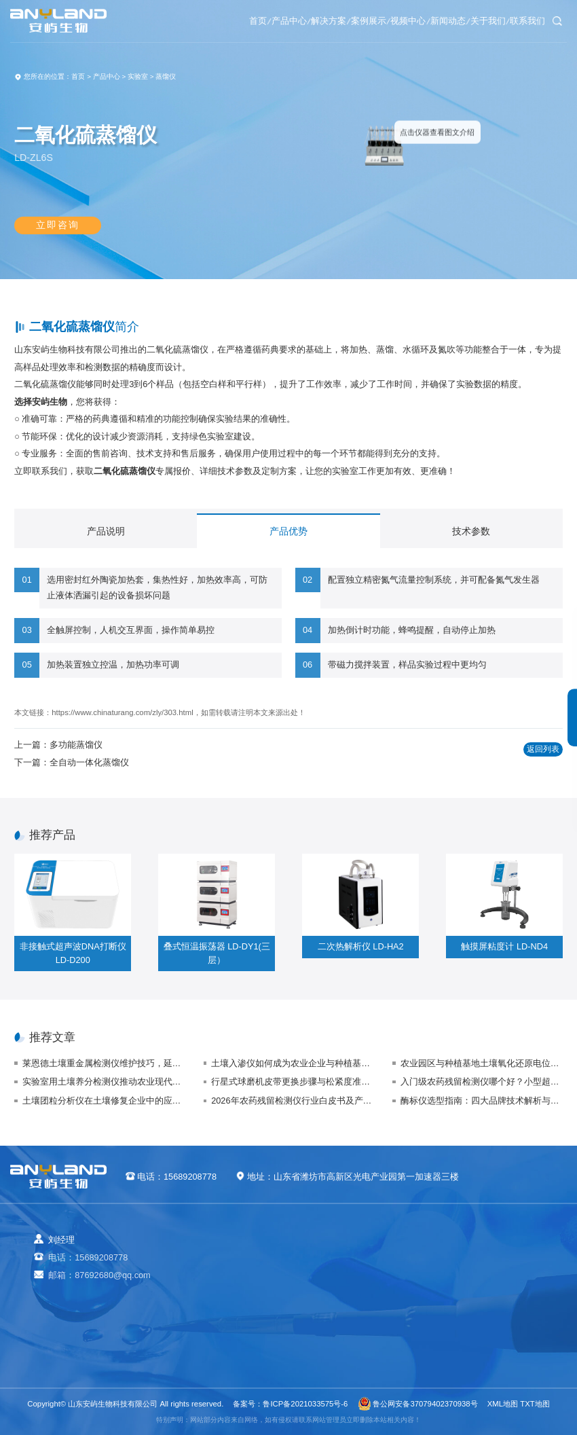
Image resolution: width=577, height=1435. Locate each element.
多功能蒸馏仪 (76, 745)
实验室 (138, 76)
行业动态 (471, 1277)
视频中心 (357, 21)
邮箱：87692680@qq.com (99, 1275)
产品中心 (193, 21)
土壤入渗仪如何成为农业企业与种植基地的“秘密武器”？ (292, 1063)
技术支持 (471, 1296)
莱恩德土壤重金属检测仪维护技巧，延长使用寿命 (103, 1063)
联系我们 (520, 21)
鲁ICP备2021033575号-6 (305, 1404)
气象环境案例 (407, 1296)
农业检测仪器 (253, 1258)
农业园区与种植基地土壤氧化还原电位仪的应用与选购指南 (482, 1063)
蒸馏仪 (165, 76)
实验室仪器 (249, 1333)
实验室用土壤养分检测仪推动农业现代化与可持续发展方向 (103, 1081)
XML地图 (502, 1404)
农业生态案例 (407, 1258)
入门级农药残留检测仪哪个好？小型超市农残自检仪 (482, 1081)
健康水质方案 (326, 1296)
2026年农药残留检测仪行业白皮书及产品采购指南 (292, 1100)
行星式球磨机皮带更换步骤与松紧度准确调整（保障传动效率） (292, 1081)
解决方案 (247, 21)
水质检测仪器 (253, 1296)
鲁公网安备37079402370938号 (418, 1404)
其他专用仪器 (253, 1352)
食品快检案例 (407, 1277)
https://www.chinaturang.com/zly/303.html (122, 712)
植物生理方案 (326, 1314)
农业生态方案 (326, 1258)
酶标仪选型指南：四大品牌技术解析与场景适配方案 (482, 1100)
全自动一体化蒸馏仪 (89, 762)
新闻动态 (411, 21)
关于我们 (465, 21)
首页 (147, 21)
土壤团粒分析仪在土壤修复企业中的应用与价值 (103, 1100)
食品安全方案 (326, 1277)
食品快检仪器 (253, 1277)
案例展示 (302, 21)
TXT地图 (534, 1404)
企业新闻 (471, 1258)
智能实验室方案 (331, 1333)
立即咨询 (57, 230)
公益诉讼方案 (326, 1352)
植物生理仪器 (253, 1314)
